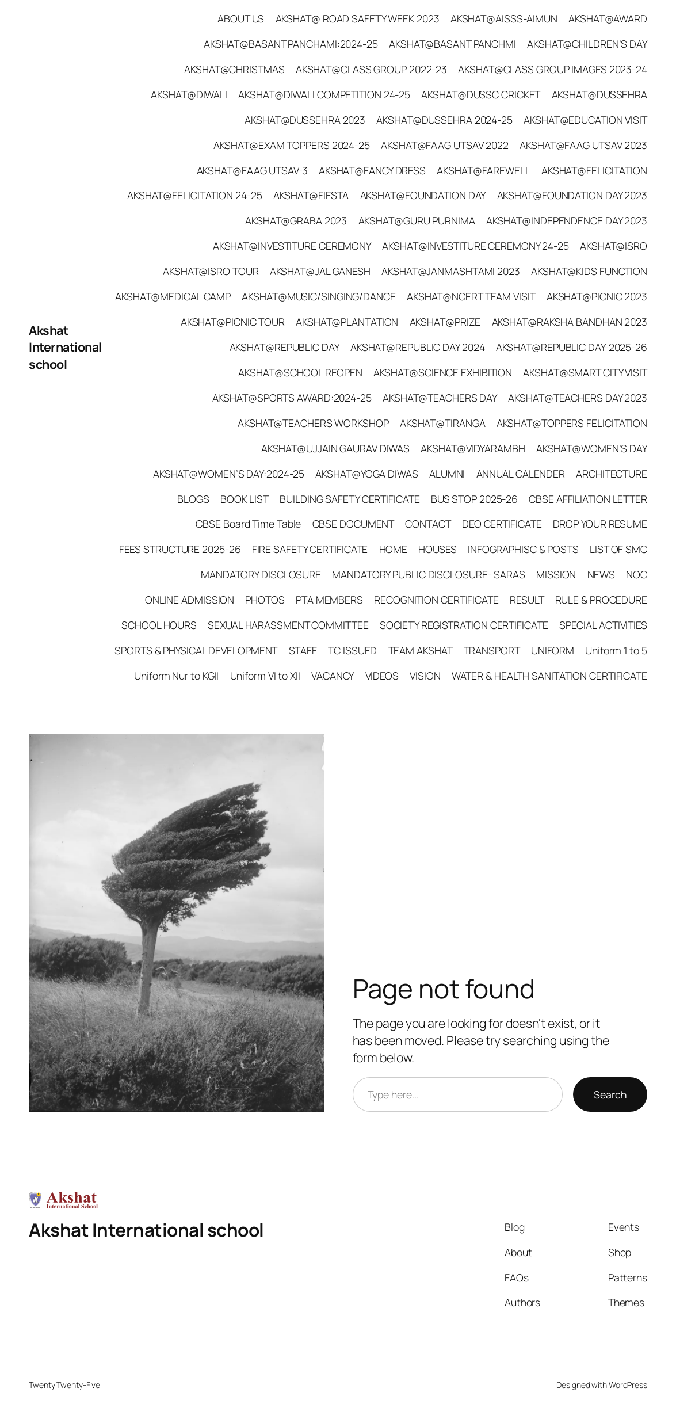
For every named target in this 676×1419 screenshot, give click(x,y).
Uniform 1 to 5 (616, 650)
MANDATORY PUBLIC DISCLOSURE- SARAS (428, 574)
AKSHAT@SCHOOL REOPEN (300, 372)
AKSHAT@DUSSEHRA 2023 (305, 120)
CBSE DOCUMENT (353, 524)
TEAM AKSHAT (420, 650)
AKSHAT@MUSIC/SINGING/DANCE (318, 296)
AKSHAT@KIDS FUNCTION (589, 271)
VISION (425, 675)
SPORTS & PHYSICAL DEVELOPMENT (195, 650)
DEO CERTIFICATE (502, 524)
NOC (636, 574)
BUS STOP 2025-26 (474, 499)
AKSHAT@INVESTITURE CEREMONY (292, 246)
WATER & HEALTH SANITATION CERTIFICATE (549, 675)
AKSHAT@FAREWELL (483, 170)
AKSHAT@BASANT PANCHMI (452, 44)
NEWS (601, 574)
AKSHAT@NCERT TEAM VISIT (471, 296)
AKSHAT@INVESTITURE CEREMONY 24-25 (475, 246)
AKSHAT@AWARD (607, 18)
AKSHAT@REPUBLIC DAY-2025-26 (571, 347)
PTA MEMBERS (329, 599)
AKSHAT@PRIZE (445, 322)
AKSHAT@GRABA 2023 (296, 220)
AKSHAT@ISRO (613, 246)
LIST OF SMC (618, 549)
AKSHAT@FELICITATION (594, 170)
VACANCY (332, 675)
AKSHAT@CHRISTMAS (234, 69)
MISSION (556, 574)
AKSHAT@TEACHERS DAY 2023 (577, 398)
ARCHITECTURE (611, 473)
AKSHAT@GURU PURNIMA (416, 220)
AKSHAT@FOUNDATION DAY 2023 (572, 195)
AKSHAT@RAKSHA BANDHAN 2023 (569, 322)
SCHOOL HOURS (159, 625)
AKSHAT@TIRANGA (443, 423)
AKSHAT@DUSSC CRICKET (480, 94)
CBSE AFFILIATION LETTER (588, 499)
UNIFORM (552, 650)
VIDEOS (382, 675)
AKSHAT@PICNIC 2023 (597, 296)
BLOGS (193, 499)
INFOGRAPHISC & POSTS (523, 549)
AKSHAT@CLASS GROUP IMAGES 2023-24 (552, 69)
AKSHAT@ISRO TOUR (210, 271)
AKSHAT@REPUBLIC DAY (284, 347)
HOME (393, 549)
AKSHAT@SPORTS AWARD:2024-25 (292, 398)
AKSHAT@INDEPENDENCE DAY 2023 (566, 220)
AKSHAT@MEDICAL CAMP (173, 296)
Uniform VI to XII (265, 675)
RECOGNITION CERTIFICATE (436, 599)
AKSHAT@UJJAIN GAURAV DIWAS (335, 448)
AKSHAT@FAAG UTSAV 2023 (583, 145)
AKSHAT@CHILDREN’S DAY (587, 44)
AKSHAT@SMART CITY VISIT (585, 372)
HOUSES (437, 549)
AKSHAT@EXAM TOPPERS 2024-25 (291, 145)
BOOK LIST (244, 499)
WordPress (628, 1384)
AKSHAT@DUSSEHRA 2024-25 (444, 120)
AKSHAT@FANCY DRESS (372, 170)
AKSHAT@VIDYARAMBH (473, 448)
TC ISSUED (352, 650)
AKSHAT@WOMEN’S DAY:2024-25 (228, 473)
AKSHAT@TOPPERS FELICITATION (572, 423)
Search (610, 1094)
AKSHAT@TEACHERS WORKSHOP (313, 423)
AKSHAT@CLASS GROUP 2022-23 (371, 69)
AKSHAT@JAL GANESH (320, 271)
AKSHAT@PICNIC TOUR (233, 322)
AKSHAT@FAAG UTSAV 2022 (445, 145)
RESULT (527, 599)
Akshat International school (65, 347)
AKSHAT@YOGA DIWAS (366, 473)
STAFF (303, 650)
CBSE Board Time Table (248, 524)
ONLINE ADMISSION (189, 599)
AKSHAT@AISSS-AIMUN (503, 18)
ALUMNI (447, 473)
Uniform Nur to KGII (176, 675)
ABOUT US (240, 18)
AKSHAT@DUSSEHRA (600, 94)
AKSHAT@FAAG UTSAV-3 (252, 170)
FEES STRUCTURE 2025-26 (180, 549)
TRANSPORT (492, 650)
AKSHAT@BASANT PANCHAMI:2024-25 (291, 44)
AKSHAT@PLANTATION (347, 322)
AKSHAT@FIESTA (311, 195)
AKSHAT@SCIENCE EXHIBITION (443, 372)
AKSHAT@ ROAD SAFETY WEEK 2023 (358, 18)
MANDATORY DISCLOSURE (261, 574)
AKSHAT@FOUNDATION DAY (423, 195)
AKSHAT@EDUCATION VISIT (585, 120)
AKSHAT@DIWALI (189, 94)
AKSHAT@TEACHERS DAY (440, 398)
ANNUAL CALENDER (521, 473)
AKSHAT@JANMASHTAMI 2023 (450, 271)
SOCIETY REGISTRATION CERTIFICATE (464, 625)
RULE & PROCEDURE (601, 599)
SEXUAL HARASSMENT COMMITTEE (288, 625)
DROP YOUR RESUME (600, 524)
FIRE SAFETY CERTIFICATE (310, 549)
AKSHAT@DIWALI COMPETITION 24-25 (324, 94)
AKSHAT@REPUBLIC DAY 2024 (417, 347)
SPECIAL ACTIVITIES (603, 625)
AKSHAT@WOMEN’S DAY (591, 448)
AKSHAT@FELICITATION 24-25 (194, 195)
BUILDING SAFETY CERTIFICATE (349, 499)
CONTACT (427, 524)
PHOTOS (264, 599)
